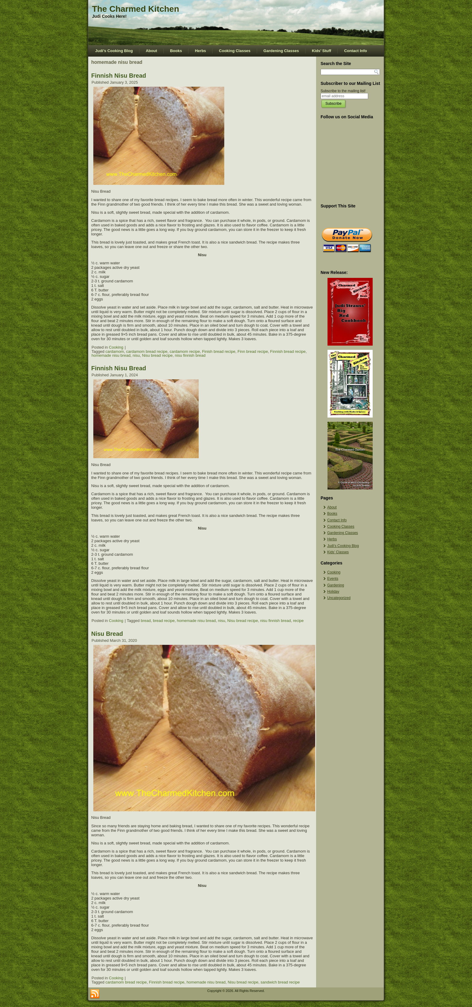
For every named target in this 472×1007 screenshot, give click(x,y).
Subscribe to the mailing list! (343, 91)
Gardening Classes (281, 50)
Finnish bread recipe (288, 351)
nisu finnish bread (190, 355)
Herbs (200, 50)
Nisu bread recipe (157, 355)
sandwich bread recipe (280, 982)
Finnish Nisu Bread (118, 75)
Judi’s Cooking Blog (114, 50)
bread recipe (164, 620)
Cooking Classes (234, 50)
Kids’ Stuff (321, 50)
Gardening (335, 585)
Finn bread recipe (253, 351)
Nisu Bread (107, 633)
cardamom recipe (184, 351)
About (151, 50)
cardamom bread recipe (146, 351)
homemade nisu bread (111, 355)
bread (146, 620)
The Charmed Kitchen (135, 9)
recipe (298, 620)
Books (176, 50)
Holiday (333, 591)
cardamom (114, 351)
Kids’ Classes (338, 552)
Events (332, 579)
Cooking (116, 347)
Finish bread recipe (218, 351)
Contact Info (355, 50)
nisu (136, 355)
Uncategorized (338, 598)
